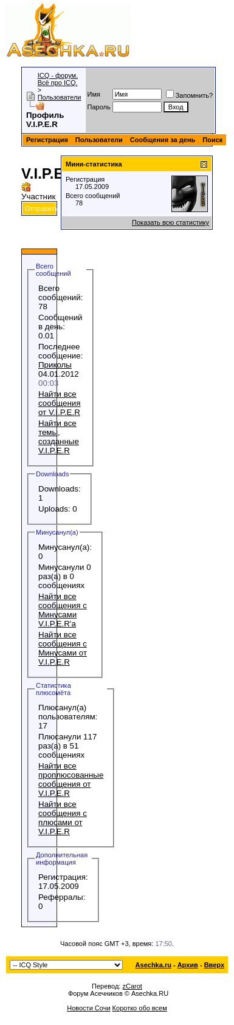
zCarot (132, 986)
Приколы (55, 364)
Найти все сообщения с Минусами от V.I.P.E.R (62, 648)
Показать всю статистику (170, 222)
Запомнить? (189, 95)
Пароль (99, 107)
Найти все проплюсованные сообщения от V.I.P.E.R (70, 779)
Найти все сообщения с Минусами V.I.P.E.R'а (62, 610)
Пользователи (59, 97)
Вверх (214, 964)
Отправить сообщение (60, 208)
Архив (187, 964)
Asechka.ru (153, 964)
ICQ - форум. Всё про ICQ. (58, 79)
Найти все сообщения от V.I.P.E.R (59, 403)
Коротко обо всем (139, 1008)
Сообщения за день (162, 139)
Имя (94, 94)
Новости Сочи (88, 1008)
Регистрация (47, 139)
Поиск (212, 139)
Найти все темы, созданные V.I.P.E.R (58, 437)
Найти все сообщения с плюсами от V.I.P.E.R (62, 818)
